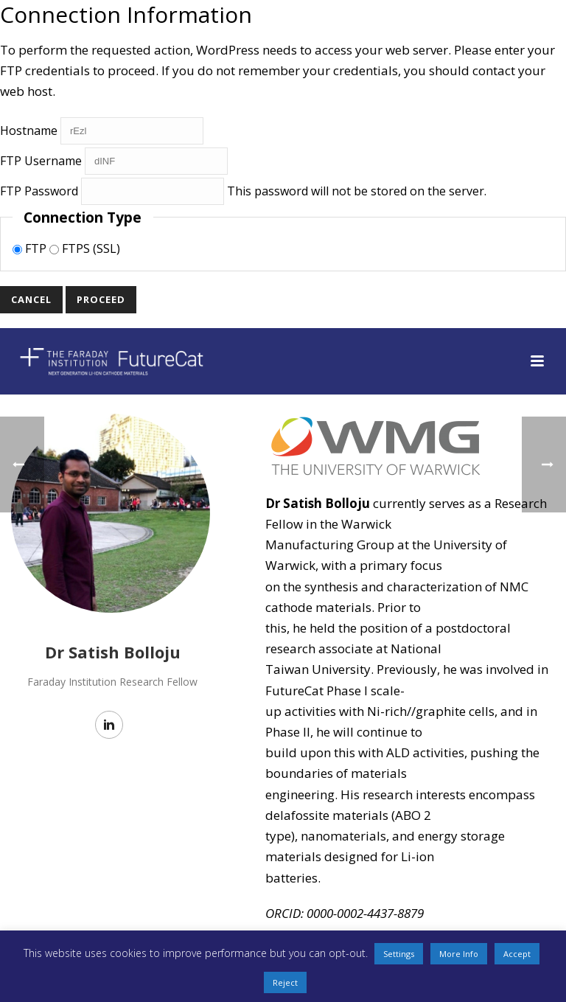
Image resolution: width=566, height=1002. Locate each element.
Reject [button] (285, 982)
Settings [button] (398, 953)
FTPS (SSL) (84, 248)
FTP (31, 248)
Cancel (31, 299)
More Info (458, 953)
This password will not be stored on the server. (243, 191)
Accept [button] (517, 953)
